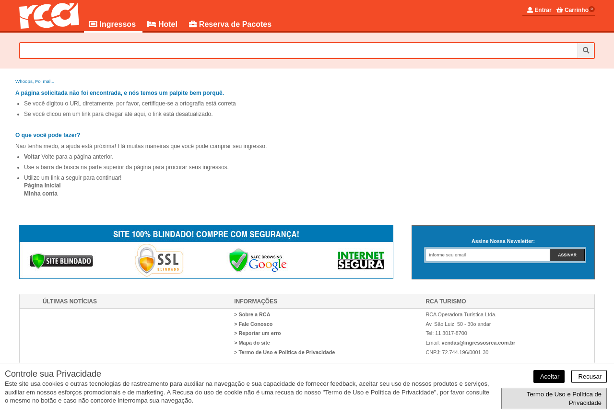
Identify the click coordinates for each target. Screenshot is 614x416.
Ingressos (113, 24)
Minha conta (41, 193)
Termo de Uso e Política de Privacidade (564, 398)
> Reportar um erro (257, 333)
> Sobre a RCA (252, 314)
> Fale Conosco (253, 324)
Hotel (163, 24)
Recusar (589, 376)
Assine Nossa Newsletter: (503, 241)
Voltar (32, 156)
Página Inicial (42, 185)
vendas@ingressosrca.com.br (478, 343)
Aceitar (549, 376)
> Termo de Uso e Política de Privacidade (284, 352)
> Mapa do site (252, 343)
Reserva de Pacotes (230, 24)
